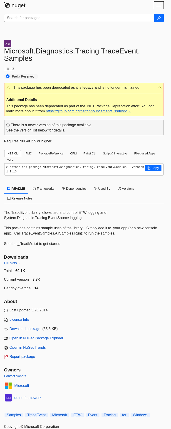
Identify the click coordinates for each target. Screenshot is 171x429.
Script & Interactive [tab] (115, 153)
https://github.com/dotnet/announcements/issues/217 (88, 111)
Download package (25, 329)
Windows (140, 415)
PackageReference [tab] (51, 153)
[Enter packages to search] (79, 18)
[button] (83, 87)
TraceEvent (36, 415)
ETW (77, 415)
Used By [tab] (102, 188)
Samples (14, 415)
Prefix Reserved (23, 76)
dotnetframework (27, 398)
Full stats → (12, 263)
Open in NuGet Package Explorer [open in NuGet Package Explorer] (36, 338)
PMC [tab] (28, 153)
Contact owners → (17, 376)
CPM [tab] (73, 153)
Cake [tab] (10, 160)
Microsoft (21, 386)
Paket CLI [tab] (90, 153)
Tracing (110, 415)
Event (92, 415)
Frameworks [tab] (43, 188)
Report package (22, 356)
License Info (19, 319)
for (124, 415)
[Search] (159, 18)
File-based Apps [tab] (144, 153)
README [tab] (16, 188)
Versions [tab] (126, 188)
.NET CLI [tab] (13, 153)
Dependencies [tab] (74, 188)
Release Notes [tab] (19, 198)
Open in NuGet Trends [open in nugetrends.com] (28, 347)
